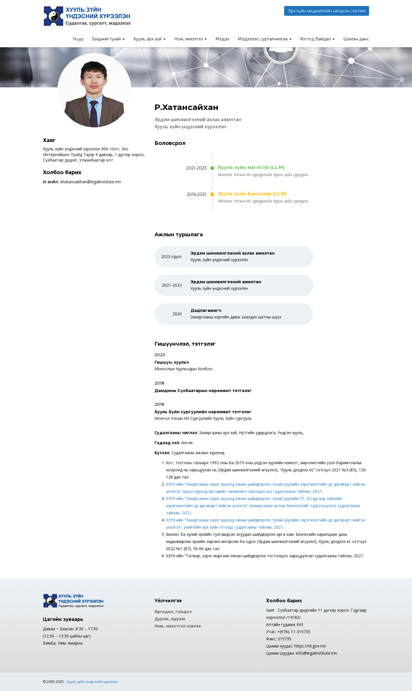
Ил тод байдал (317, 39)
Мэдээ (222, 39)
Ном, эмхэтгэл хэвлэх (177, 626)
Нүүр (78, 39)
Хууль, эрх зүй (149, 39)
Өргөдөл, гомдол (173, 611)
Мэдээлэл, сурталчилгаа (265, 39)
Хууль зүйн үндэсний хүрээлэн (92, 681)
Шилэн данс (356, 39)
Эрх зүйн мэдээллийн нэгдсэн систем (326, 10)
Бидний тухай (108, 39)
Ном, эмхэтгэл (190, 39)
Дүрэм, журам (169, 618)
